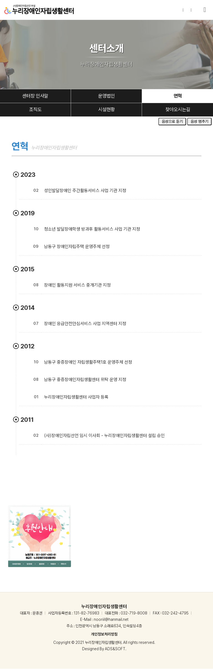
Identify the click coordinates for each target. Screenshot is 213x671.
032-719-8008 (134, 615)
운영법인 (106, 97)
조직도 (35, 111)
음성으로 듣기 (172, 123)
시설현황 (106, 111)
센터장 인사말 (35, 97)
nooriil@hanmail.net (111, 621)
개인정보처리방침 (104, 636)
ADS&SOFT (115, 651)
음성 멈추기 (199, 123)
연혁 (177, 97)
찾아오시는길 (177, 111)
